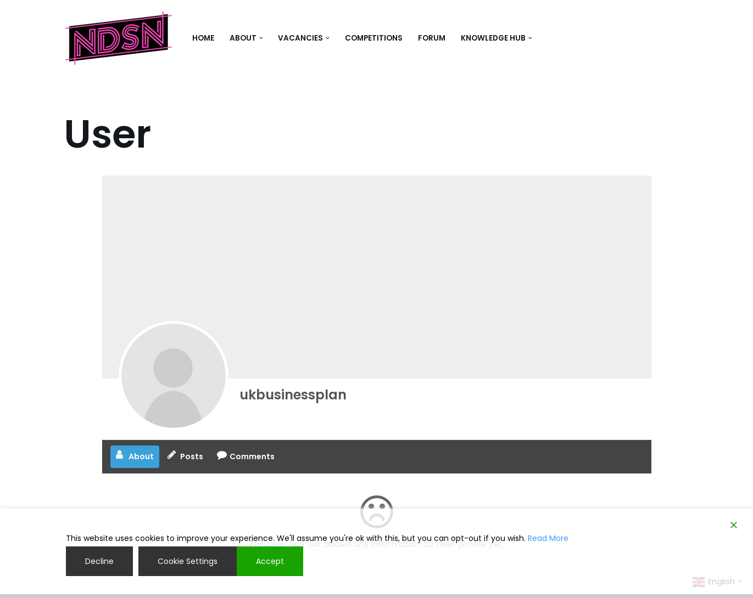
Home (203, 38)
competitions (374, 38)
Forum (431, 38)
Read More (548, 538)
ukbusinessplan (293, 395)
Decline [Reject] (99, 561)
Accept (270, 561)
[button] (261, 38)
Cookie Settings (187, 561)
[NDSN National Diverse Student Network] (119, 38)
